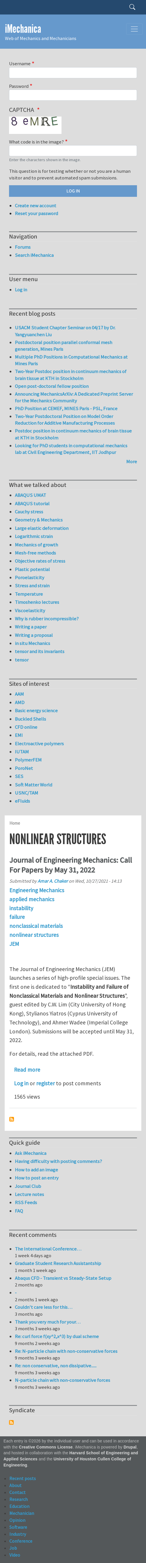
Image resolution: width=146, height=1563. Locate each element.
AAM (19, 694)
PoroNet (24, 768)
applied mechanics (31, 899)
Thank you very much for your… (47, 1322)
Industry (17, 1534)
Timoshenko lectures (37, 602)
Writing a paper (31, 627)
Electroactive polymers (39, 743)
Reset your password (36, 213)
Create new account (35, 205)
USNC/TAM (26, 793)
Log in (21, 1083)
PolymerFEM (28, 760)
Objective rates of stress (40, 561)
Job (13, 1548)
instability (21, 908)
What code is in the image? (36, 142)
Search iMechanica (34, 255)
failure (17, 916)
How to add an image (36, 1169)
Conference (20, 1541)
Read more (27, 1069)
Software (18, 1527)
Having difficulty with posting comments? (58, 1161)
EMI (19, 735)
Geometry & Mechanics (39, 520)
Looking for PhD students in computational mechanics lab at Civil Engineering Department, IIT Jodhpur (71, 449)
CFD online (26, 727)
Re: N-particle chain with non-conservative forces (66, 1351)
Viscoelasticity (30, 610)
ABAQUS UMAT (30, 495)
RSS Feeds (26, 1202)
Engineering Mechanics (36, 890)
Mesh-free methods (35, 553)
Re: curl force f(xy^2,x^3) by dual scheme (57, 1336)
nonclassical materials (36, 925)
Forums (23, 247)
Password (19, 86)
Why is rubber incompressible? (47, 618)
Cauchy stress (29, 511)
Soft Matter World (33, 785)
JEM (14, 943)
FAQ (19, 1211)
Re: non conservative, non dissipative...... (55, 1365)
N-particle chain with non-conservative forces (62, 1380)
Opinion (17, 1520)
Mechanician (21, 1513)
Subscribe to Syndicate (11, 1422)
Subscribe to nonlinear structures (11, 1119)
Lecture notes (29, 1194)
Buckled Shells (30, 719)
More (131, 461)
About (15, 1485)
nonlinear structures (34, 934)
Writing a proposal (34, 635)
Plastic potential (32, 569)
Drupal (130, 1447)
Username (20, 63)
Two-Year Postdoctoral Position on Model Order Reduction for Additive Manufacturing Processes (65, 419)
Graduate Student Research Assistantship (58, 1263)
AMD (19, 702)
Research (18, 1499)
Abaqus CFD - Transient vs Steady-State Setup (63, 1278)
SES (19, 776)
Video (14, 1555)
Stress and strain (32, 585)
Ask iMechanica (30, 1153)
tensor (22, 660)
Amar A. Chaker (53, 881)
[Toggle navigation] (134, 29)
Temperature (29, 594)
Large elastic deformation (41, 528)
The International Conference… (48, 1249)
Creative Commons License (46, 1447)
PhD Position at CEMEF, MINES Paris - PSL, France (66, 408)
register (45, 1083)
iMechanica (23, 29)
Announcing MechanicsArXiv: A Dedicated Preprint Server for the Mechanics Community (74, 397)
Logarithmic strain (34, 536)
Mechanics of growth (36, 544)
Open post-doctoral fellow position (52, 386)
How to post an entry (37, 1178)
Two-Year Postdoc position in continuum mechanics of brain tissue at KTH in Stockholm (70, 374)
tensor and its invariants (39, 651)
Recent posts (22, 1478)
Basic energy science (36, 710)
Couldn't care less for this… (43, 1307)
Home (14, 823)
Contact (17, 1492)
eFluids (22, 801)
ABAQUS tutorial (32, 503)
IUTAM (22, 751)
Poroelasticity (29, 577)
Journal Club (28, 1186)
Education (19, 1506)
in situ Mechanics (32, 643)
